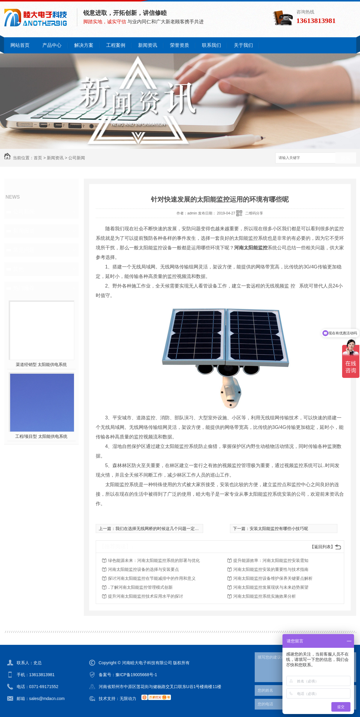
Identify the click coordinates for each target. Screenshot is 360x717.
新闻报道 (24, 231)
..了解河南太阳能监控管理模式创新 (140, 587)
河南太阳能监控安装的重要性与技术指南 (270, 569)
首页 (38, 157)
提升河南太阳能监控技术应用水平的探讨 (145, 596)
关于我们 (243, 45)
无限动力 (128, 698)
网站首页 (20, 45)
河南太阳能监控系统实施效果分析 (264, 596)
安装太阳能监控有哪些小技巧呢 (279, 528)
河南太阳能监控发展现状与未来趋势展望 (270, 587)
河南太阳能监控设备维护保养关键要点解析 (273, 578)
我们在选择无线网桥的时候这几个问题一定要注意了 (163, 528)
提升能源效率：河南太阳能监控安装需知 (270, 560)
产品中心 (51, 45)
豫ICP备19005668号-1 (136, 674)
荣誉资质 (179, 45)
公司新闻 (76, 157)
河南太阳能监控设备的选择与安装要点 (143, 569)
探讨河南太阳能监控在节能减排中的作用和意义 (152, 578)
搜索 (345, 158)
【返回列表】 (322, 546)
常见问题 (24, 250)
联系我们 (211, 45)
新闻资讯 (147, 45)
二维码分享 (254, 213)
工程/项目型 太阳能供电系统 (41, 436)
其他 (18, 269)
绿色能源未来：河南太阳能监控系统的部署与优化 (154, 560)
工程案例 (115, 45)
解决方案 (83, 45)
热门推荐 (24, 288)
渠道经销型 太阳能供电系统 (41, 364)
